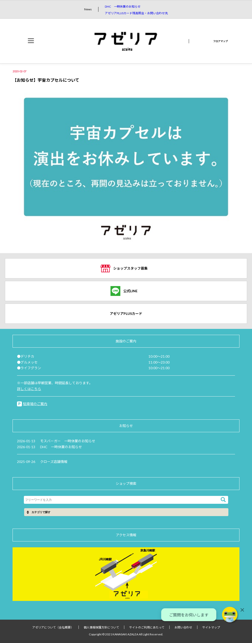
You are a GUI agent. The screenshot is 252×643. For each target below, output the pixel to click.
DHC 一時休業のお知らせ (123, 6)
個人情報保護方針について (101, 627)
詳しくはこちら (29, 389)
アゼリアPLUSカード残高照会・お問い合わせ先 (136, 13)
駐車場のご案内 (35, 404)
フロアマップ (220, 41)
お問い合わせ (183, 627)
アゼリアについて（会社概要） (53, 627)
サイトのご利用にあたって (146, 627)
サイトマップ (211, 627)
